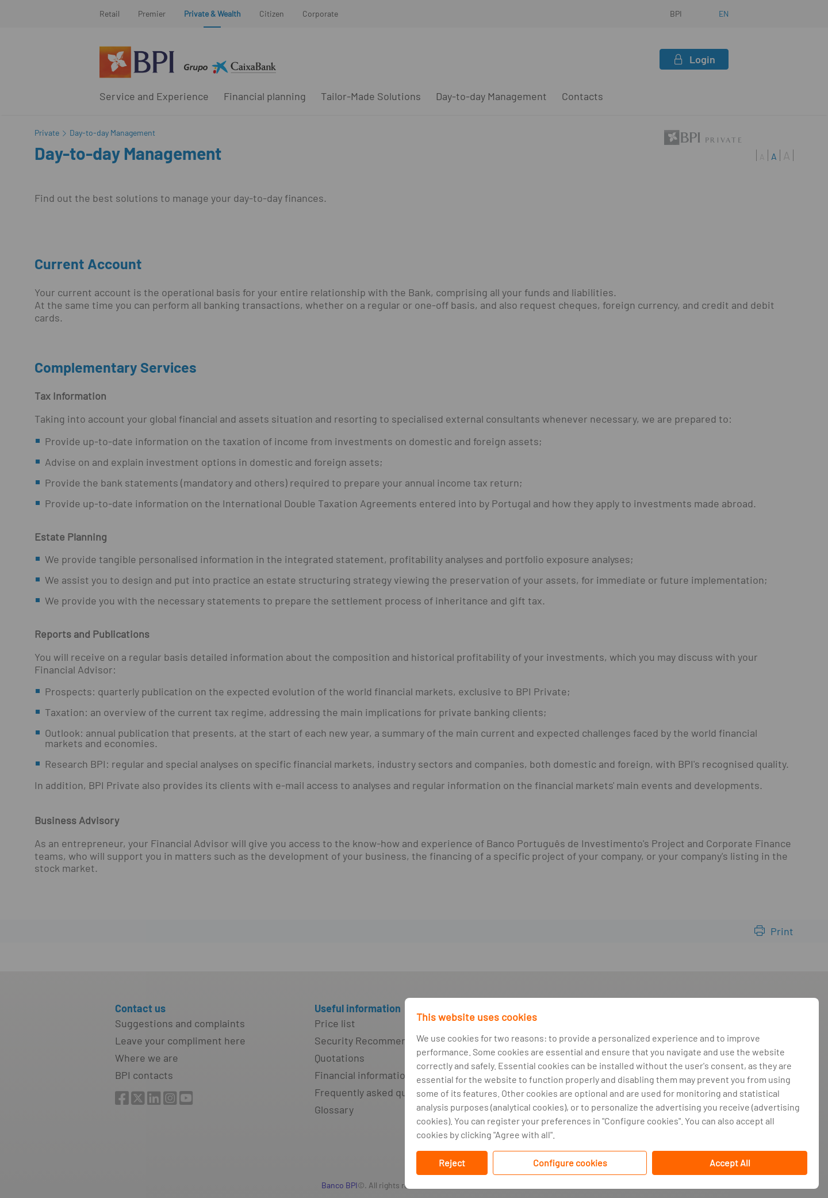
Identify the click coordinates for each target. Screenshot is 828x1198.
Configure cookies (570, 1162)
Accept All (730, 1162)
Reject (452, 1162)
